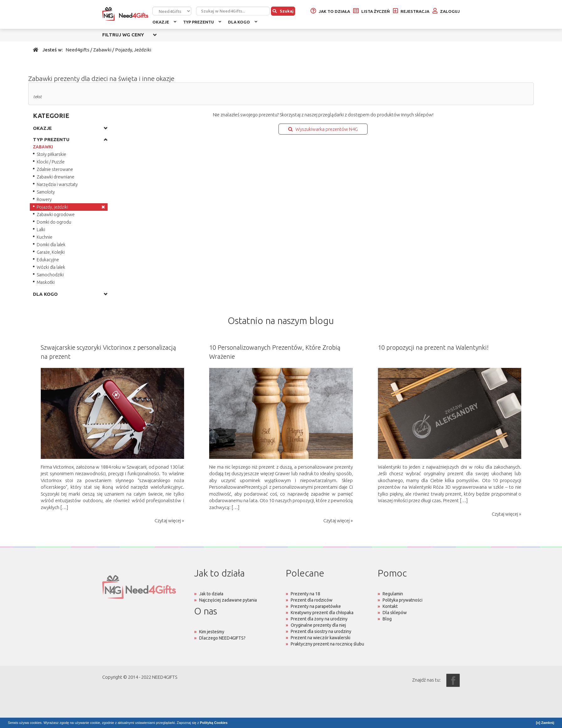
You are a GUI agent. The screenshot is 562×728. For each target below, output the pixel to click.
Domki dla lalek (51, 244)
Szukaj (283, 11)
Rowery (44, 199)
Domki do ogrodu (54, 222)
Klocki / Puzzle (51, 161)
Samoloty (46, 191)
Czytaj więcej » (169, 520)
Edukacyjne (48, 259)
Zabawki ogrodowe (56, 214)
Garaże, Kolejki (51, 252)
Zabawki (102, 49)
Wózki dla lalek (51, 267)
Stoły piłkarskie (51, 154)
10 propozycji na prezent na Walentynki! (433, 347)
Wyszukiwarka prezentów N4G (323, 129)
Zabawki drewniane (55, 176)
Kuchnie (44, 237)
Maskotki (46, 282)
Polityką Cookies (214, 723)
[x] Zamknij (545, 723)
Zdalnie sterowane (55, 169)
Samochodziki (50, 274)
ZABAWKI (43, 146)
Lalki (41, 229)
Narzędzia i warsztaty (57, 184)
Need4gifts (77, 49)
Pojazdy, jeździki (52, 207)
